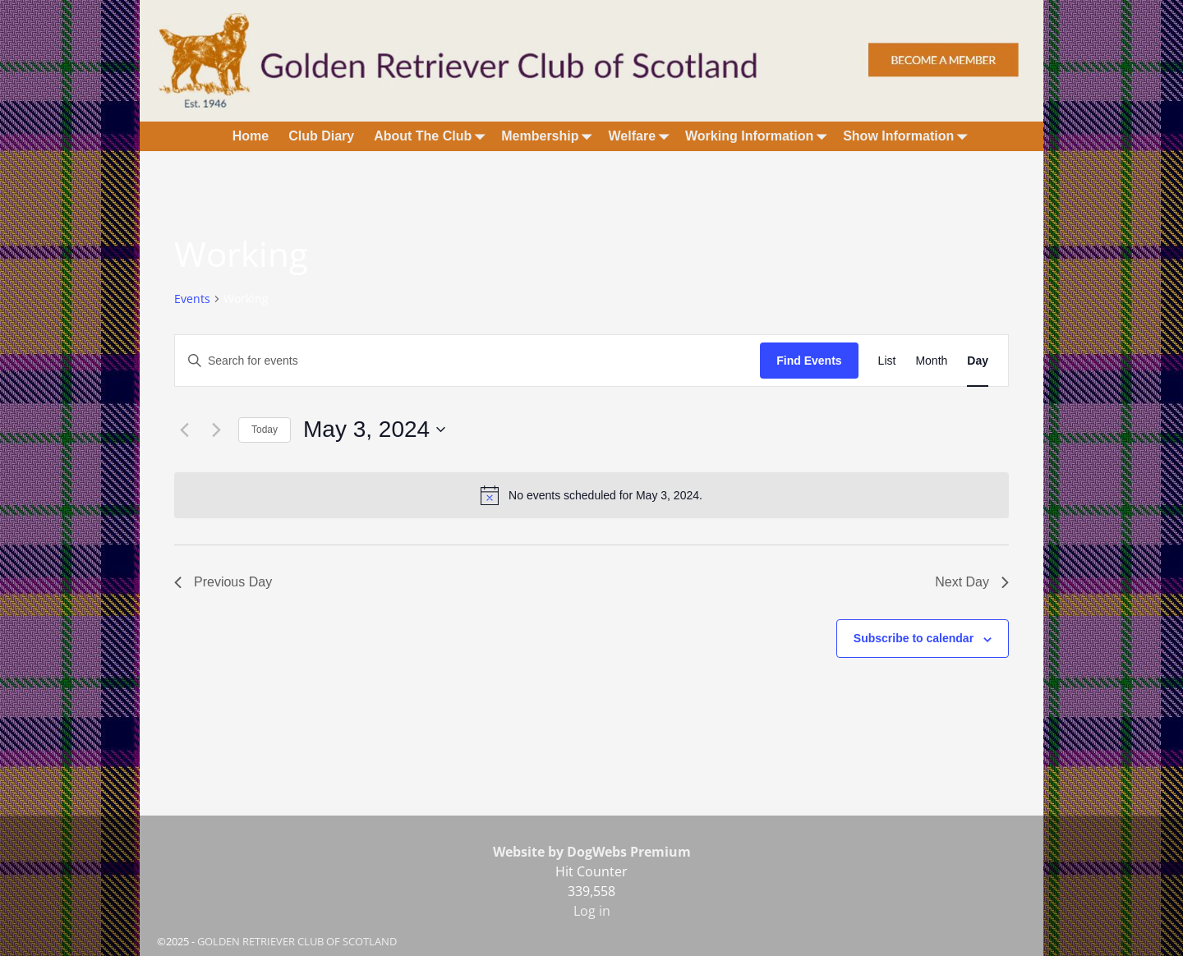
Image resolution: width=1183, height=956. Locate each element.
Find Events (808, 360)
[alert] (591, 495)
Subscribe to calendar (914, 638)
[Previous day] (184, 429)
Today (264, 429)
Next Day (972, 582)
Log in (591, 911)
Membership (549, 136)
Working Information (759, 136)
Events (192, 298)
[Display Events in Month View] (931, 361)
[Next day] (216, 429)
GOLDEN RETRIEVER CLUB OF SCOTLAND (297, 941)
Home (250, 136)
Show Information (908, 136)
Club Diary (321, 136)
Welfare (642, 136)
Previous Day (223, 582)
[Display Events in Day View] (977, 361)
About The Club (432, 136)
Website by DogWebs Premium (592, 852)
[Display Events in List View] (887, 361)
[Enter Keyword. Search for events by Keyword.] (467, 361)
